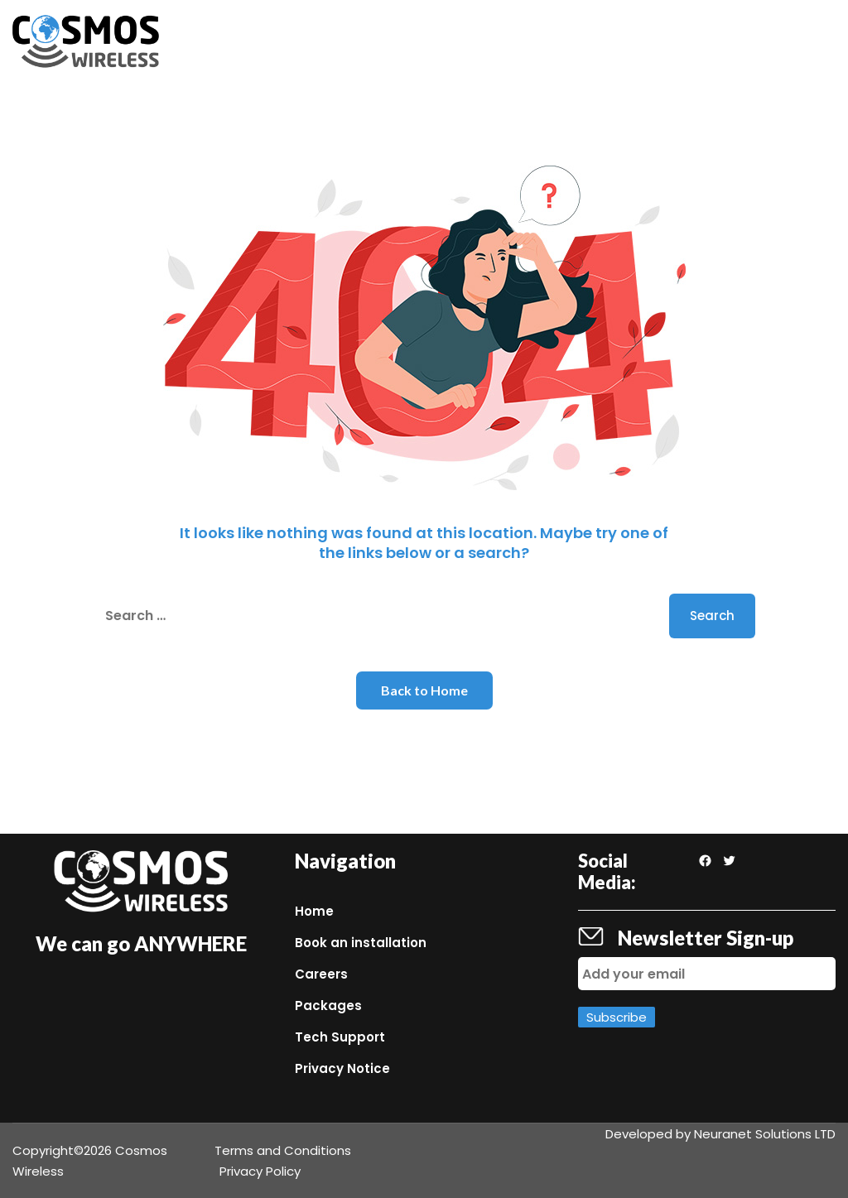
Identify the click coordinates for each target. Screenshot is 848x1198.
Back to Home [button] (424, 690)
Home (314, 911)
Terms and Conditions (282, 1150)
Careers (321, 974)
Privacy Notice (342, 1068)
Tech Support (340, 1037)
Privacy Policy (260, 1171)
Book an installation (360, 942)
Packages (328, 1005)
